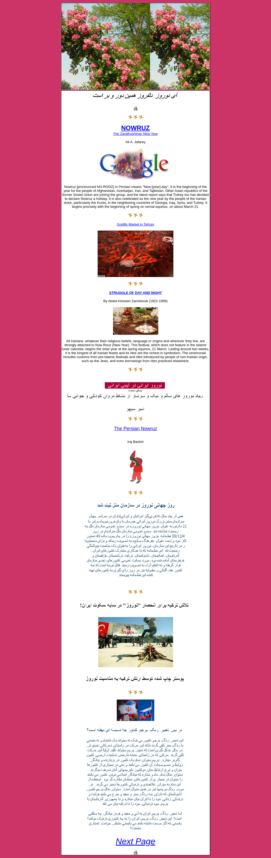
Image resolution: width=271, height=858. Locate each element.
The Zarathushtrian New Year (135, 134)
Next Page (135, 841)
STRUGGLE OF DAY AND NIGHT (135, 293)
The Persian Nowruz (135, 428)
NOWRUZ (135, 127)
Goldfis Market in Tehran (135, 224)
